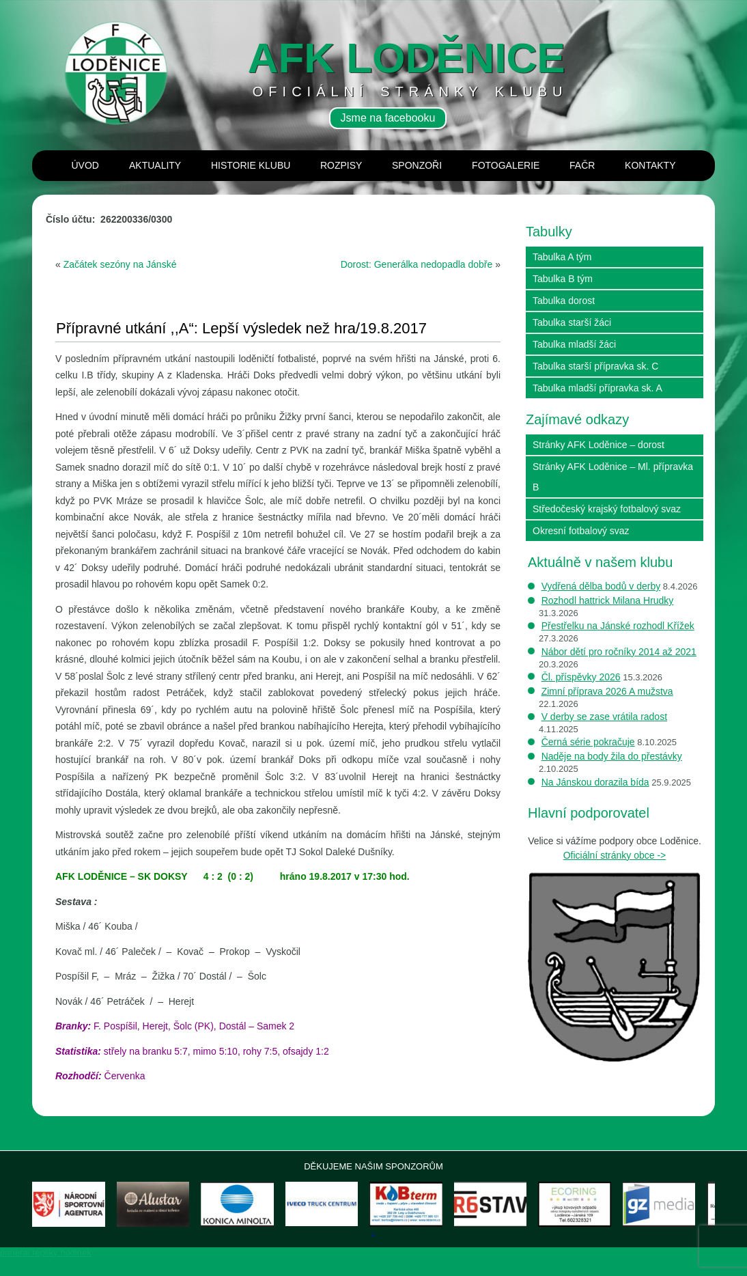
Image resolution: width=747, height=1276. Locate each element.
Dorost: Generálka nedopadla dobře (417, 264)
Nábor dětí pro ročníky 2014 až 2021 (618, 651)
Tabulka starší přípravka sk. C (595, 366)
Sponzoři (417, 165)
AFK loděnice (406, 57)
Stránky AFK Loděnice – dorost (598, 444)
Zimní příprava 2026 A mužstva (607, 691)
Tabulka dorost (564, 300)
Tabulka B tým (563, 278)
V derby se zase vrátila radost (604, 716)
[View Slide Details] (83, 1213)
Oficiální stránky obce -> (614, 855)
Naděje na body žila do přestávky (611, 756)
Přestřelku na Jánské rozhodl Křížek (617, 625)
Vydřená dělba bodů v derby (601, 586)
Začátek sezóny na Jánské (120, 264)
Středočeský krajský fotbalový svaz (607, 508)
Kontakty (650, 165)
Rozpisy (341, 165)
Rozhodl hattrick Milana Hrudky (607, 600)
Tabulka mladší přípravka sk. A (597, 388)
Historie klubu (250, 165)
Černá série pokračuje (588, 741)
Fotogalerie (505, 165)
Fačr (582, 165)
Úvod (85, 165)
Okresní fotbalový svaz (581, 530)
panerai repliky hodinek (45, 1271)
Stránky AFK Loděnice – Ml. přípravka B (613, 477)
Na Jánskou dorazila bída (595, 782)
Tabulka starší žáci (572, 322)
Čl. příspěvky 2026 (581, 676)
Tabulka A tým (562, 256)
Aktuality (155, 165)
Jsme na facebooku (388, 118)
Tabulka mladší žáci (574, 344)
